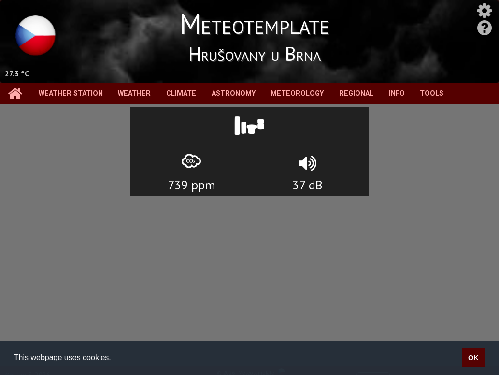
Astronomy (234, 93)
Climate (181, 93)
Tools (431, 93)
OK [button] (473, 357)
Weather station (71, 93)
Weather (134, 93)
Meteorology (297, 93)
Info (397, 93)
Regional (356, 93)
